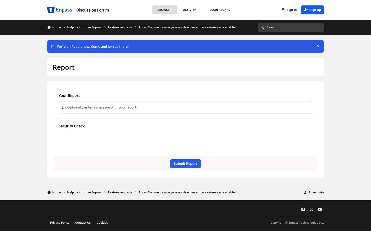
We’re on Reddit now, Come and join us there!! (90, 46)
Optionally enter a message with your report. (99, 107)
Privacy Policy (59, 223)
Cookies (102, 223)
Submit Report (185, 163)
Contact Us (83, 223)
